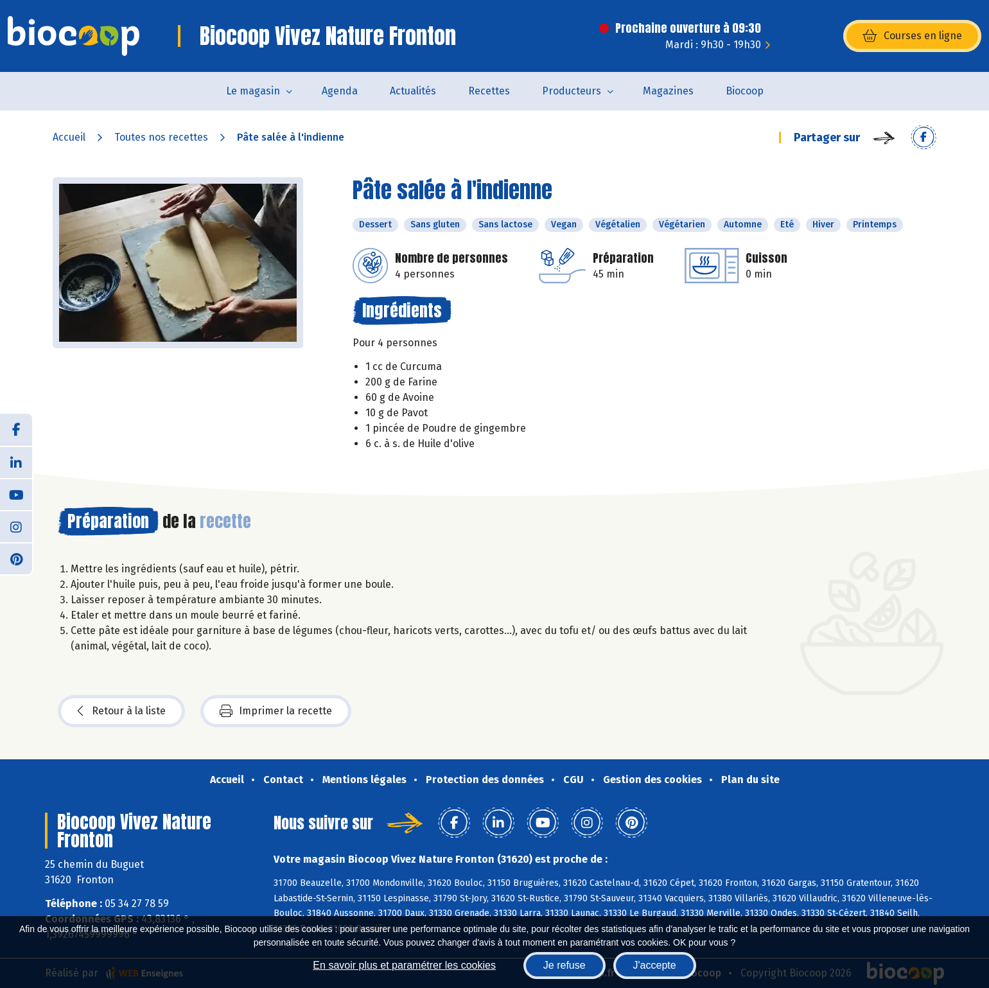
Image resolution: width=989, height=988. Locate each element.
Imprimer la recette (276, 711)
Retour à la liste (121, 711)
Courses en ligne (912, 36)
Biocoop (745, 91)
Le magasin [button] (253, 91)
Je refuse (564, 965)
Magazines (668, 91)
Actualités (413, 91)
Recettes (489, 91)
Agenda (340, 91)
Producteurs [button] (571, 91)
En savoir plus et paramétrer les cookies (404, 965)
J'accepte (654, 965)
